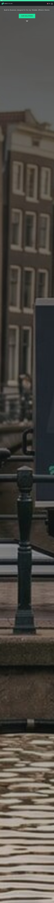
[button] (1, 0)
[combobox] (48, 5)
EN (48, 5)
